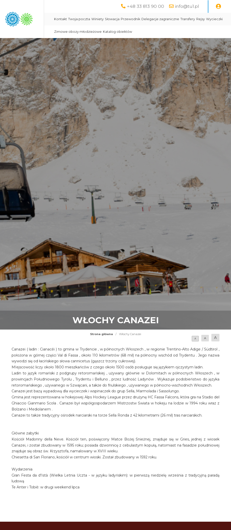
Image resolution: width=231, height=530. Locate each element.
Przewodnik (177, 19)
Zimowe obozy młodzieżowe (124, 44)
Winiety (144, 19)
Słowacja (159, 19)
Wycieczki (174, 32)
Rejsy (160, 32)
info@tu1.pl (187, 6)
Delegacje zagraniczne (120, 32)
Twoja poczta (126, 19)
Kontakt (107, 19)
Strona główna (101, 346)
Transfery (147, 32)
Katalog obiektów (164, 44)
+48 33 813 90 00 (145, 6)
